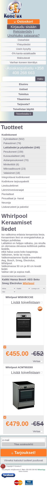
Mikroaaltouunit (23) (14, 168)
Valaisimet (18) (11, 173)
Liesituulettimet (10, 185)
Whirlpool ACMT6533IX (19, 367)
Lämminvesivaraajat (13, 190)
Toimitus (23, 94)
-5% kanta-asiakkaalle (23, 53)
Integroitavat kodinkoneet (16, 177)
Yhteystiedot (23, 44)
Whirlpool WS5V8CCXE (19, 297)
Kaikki (5, 279)
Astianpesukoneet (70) (15, 160)
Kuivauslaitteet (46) (14, 156)
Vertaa (36, 361)
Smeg (5, 283)
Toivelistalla (23, 113)
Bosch (22, 279)
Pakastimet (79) (12, 143)
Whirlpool (28, 283)
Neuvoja (6, 202)
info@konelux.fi (16, 470)
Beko (36, 279)
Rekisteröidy (22, 31)
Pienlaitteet (8, 194)
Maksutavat (23, 58)
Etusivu (23, 84)
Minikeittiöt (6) (11, 164)
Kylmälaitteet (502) (13, 139)
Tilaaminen (23, 99)
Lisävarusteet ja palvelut (15, 207)
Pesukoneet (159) (13, 151)
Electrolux (16, 283)
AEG (30, 279)
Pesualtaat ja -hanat (13, 198)
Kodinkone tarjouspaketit (15, 181)
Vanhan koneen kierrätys (23, 62)
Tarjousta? (23, 104)
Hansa (14, 279)
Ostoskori (23, 21)
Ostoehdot (23, 40)
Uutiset (23, 89)
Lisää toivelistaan (25, 302)
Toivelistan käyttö (23, 109)
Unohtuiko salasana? (23, 35)
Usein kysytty (23, 49)
